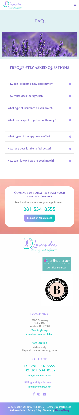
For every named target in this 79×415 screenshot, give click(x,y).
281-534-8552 (43, 370)
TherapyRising (62, 410)
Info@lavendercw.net (39, 375)
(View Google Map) (39, 330)
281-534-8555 (39, 209)
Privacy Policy (34, 410)
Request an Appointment (39, 218)
